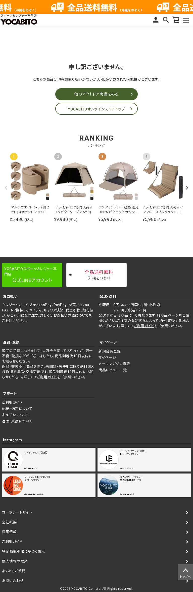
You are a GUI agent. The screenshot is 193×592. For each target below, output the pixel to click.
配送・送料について (17, 409)
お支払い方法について (71, 315)
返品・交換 (11, 342)
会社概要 (9, 522)
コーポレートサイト (17, 512)
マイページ (156, 20)
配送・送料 (108, 296)
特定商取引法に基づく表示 (23, 551)
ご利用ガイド (144, 326)
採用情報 (9, 532)
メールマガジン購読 (114, 364)
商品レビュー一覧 (113, 370)
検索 (166, 20)
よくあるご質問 (14, 571)
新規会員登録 (110, 351)
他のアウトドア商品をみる (96, 94)
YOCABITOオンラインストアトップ (96, 109)
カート (176, 20)
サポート (10, 393)
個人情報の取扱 (15, 561)
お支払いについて (16, 415)
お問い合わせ (12, 581)
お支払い (10, 296)
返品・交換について (17, 421)
